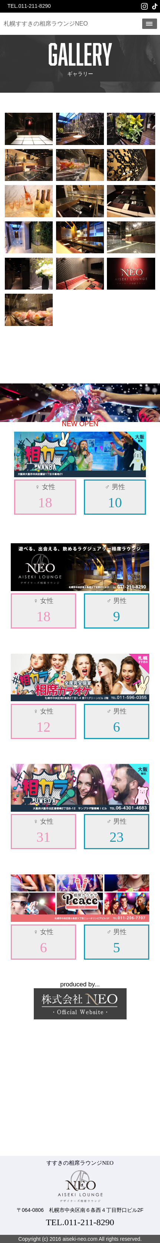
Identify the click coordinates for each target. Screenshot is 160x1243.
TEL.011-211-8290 (29, 6)
